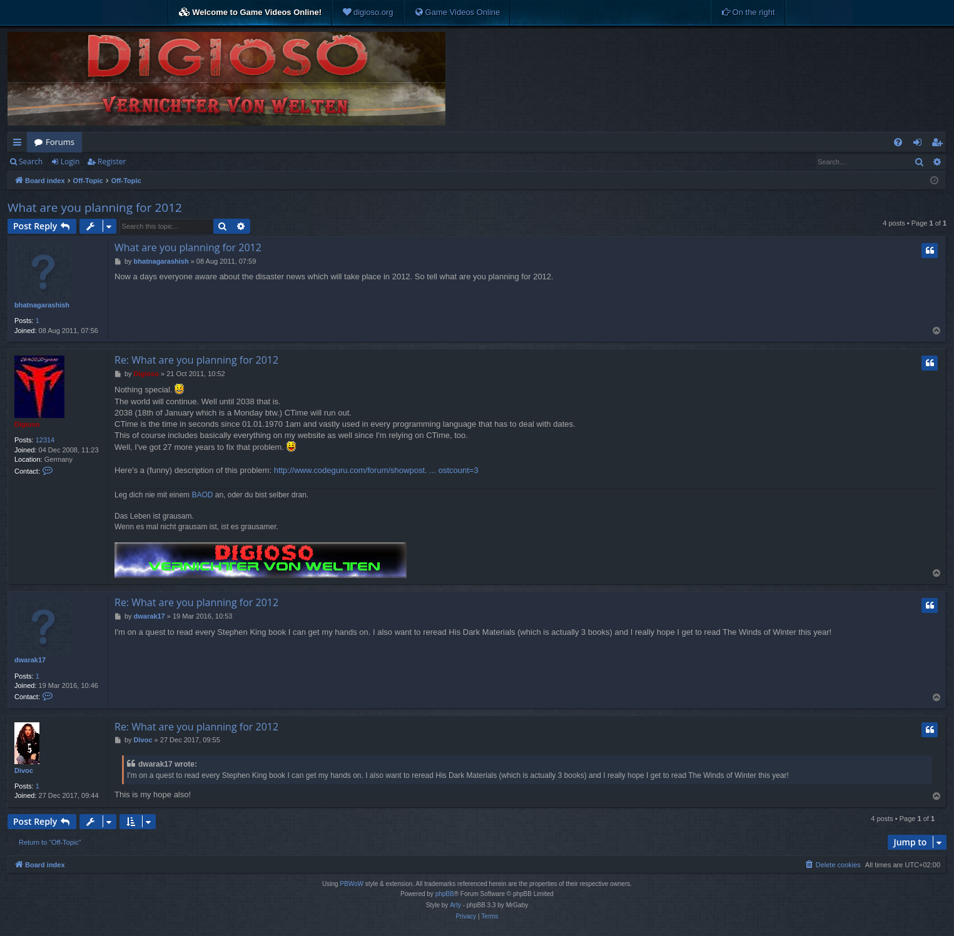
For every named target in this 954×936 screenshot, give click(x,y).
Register (112, 161)
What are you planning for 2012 (95, 207)
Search (31, 161)
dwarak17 (30, 660)
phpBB (444, 893)
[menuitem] (367, 12)
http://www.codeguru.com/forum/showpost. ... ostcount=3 (376, 470)
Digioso (26, 424)
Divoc (23, 770)
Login (70, 161)
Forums (60, 141)
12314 (45, 440)
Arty (455, 905)
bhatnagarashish (41, 305)
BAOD (202, 494)
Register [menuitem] (939, 144)
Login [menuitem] (920, 144)
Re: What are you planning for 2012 (196, 360)
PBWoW (351, 883)
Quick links (20, 144)
